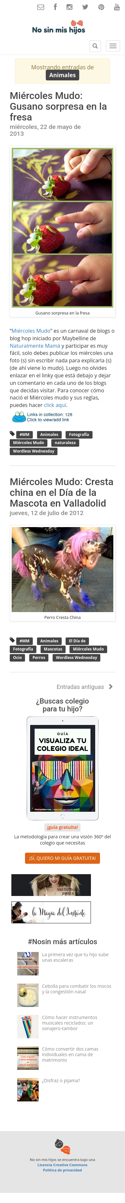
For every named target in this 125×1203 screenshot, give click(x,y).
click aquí (55, 405)
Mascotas (53, 649)
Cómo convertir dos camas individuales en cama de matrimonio (70, 1054)
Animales (49, 434)
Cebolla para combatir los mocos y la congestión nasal (76, 989)
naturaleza (65, 443)
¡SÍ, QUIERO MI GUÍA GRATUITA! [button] (62, 858)
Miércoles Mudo (31, 330)
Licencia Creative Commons (63, 1164)
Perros (38, 657)
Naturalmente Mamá (35, 345)
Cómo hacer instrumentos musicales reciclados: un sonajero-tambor (69, 1022)
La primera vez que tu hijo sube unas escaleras (75, 957)
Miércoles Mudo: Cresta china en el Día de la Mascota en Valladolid (61, 492)
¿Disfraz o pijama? (61, 1080)
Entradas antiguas (84, 686)
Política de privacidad (62, 1170)
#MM (25, 434)
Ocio (17, 657)
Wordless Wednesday (33, 451)
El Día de (77, 641)
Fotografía (79, 434)
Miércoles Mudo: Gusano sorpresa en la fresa (58, 106)
